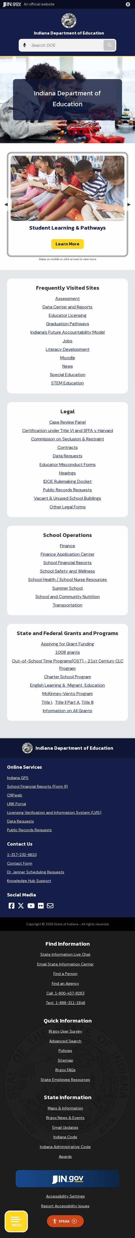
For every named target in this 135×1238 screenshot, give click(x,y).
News (67, 366)
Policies (65, 1050)
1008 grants (67, 652)
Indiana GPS (17, 777)
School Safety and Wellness (67, 571)
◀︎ (8, 204)
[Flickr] (41, 905)
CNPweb (14, 795)
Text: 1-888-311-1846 (65, 1002)
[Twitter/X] (21, 905)
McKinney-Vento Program (67, 693)
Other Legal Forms (68, 507)
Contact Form (19, 863)
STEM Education (67, 383)
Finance (67, 546)
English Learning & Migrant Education (67, 685)
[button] (129, 4)
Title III (87, 702)
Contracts (67, 447)
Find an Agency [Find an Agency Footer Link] (65, 983)
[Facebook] (11, 905)
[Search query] (65, 45)
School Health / (43, 579)
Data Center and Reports (67, 307)
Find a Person (65, 973)
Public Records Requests (67, 490)
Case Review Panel (67, 422)
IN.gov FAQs (65, 1069)
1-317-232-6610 (22, 854)
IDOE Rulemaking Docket (67, 481)
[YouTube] (31, 905)
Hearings (67, 473)
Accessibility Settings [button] (65, 1196)
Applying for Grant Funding (67, 644)
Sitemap (65, 1060)
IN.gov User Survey (65, 1031)
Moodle (67, 358)
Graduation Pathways (67, 324)
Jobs (67, 341)
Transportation (67, 605)
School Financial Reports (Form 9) (37, 786)
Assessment (67, 298)
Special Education (67, 374)
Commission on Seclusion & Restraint (67, 439)
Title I (46, 702)
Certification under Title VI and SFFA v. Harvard (67, 430)
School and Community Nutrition (68, 596)
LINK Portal (16, 803)
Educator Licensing (67, 315)
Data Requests (67, 456)
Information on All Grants (67, 711)
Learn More (67, 243)
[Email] (50, 905)
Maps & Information (65, 1108)
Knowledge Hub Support (29, 880)
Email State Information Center (65, 964)
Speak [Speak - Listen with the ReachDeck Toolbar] (64, 1221)
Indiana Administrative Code (65, 1146)
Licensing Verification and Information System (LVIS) (54, 812)
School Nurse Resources (83, 579)
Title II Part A (67, 702)
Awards (65, 1156)
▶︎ (131, 204)
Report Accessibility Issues (65, 1205)
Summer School (67, 588)
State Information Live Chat (65, 954)
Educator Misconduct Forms (68, 464)
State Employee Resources (65, 1079)
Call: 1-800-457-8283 (65, 993)
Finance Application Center (67, 554)
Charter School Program (67, 677)
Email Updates (65, 1127)
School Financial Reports (67, 562)
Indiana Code (65, 1136)
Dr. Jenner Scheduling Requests (35, 872)
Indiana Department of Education (69, 33)
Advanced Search (65, 1041)
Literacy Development (67, 349)
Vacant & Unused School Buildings (67, 498)
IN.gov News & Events (65, 1117)
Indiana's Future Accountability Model (67, 332)
